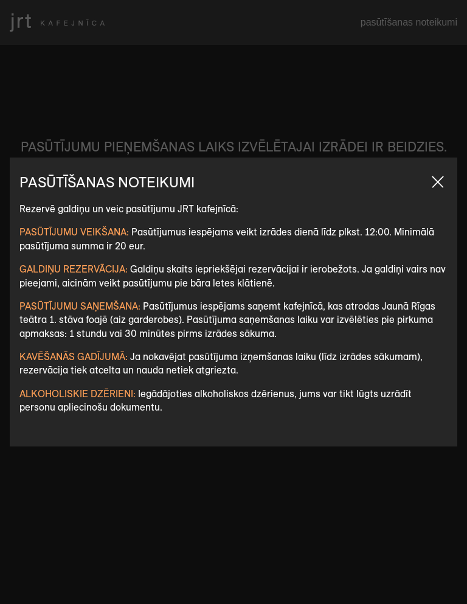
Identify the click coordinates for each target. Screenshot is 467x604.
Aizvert (438, 182)
